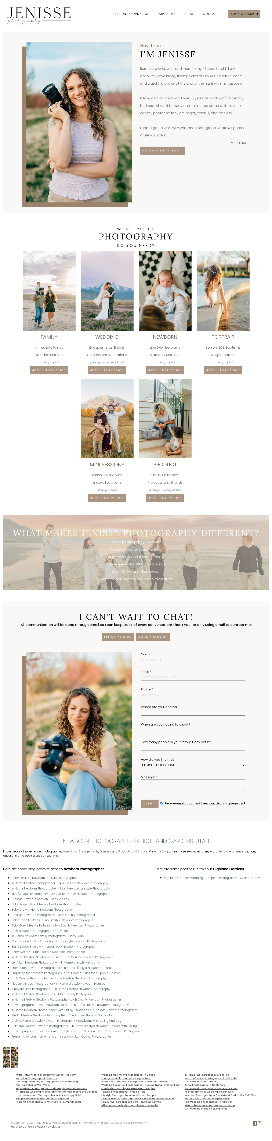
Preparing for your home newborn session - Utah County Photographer (61, 1037)
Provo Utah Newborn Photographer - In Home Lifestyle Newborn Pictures (62, 968)
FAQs (40, 1127)
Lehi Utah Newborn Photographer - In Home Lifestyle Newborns (56, 963)
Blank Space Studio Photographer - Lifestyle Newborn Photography (58, 941)
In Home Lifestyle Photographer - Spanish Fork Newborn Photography (60, 883)
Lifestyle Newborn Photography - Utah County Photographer (53, 915)
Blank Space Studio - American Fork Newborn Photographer (54, 947)
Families (105, 852)
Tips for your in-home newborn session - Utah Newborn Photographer (61, 894)
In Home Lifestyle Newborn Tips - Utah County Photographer (53, 994)
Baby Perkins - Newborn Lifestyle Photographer (44, 878)
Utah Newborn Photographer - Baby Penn (40, 931)
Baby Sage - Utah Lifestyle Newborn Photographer (47, 904)
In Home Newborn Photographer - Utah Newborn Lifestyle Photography (61, 889)
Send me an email (231, 852)
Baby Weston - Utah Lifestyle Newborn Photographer (48, 952)
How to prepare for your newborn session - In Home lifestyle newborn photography (70, 1005)
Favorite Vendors (23, 1127)
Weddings (71, 852)
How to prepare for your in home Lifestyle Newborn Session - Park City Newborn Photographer (78, 1031)
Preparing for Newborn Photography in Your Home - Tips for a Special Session (66, 973)
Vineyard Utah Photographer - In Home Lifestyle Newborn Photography (61, 989)
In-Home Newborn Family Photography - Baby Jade (48, 936)
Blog (189, 14)
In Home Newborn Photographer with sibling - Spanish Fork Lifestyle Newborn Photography (75, 1010)
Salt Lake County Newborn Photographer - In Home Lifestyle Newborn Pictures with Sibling (74, 1026)
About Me (167, 14)
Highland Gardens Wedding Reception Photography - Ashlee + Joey (212, 878)
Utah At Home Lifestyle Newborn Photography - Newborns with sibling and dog (66, 1021)
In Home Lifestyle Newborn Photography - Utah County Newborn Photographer (66, 1000)
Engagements (88, 852)
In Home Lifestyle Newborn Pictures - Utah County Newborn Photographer (63, 957)
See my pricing (118, 637)
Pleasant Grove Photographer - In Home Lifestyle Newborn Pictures (58, 984)
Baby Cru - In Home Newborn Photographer (42, 910)
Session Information (131, 14)
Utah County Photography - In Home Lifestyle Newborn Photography (59, 978)
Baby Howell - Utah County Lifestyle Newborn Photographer (53, 920)
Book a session (244, 14)
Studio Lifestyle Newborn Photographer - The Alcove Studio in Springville (62, 1015)
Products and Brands (133, 852)
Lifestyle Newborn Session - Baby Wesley (40, 899)
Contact (211, 14)
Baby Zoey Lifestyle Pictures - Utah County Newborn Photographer (58, 926)
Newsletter (53, 1127)
